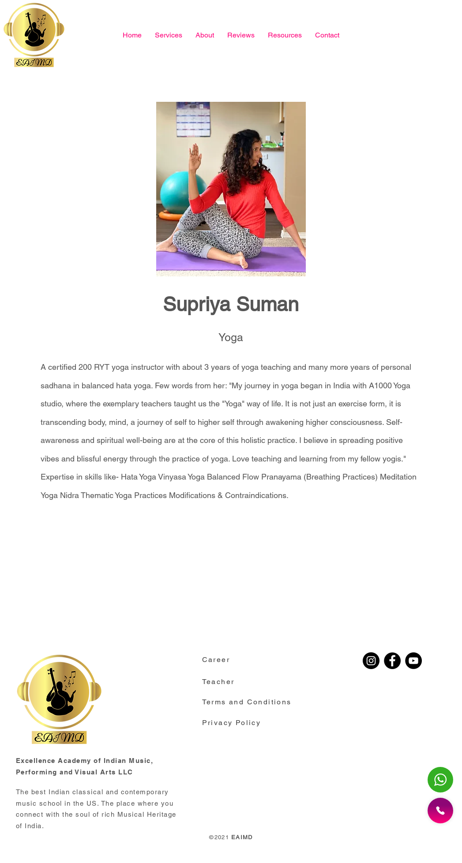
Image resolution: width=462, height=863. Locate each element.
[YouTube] (413, 660)
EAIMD (242, 837)
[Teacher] (226, 681)
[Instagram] (371, 660)
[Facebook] (392, 660)
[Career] (223, 659)
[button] (284, 35)
